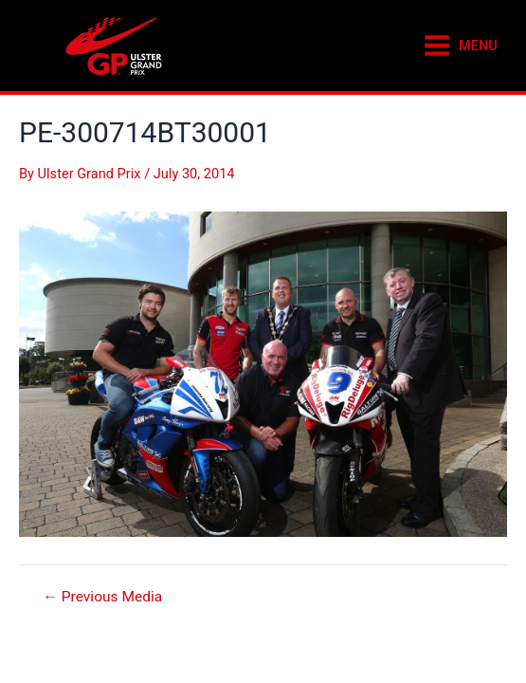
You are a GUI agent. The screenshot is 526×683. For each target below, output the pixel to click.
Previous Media (102, 597)
